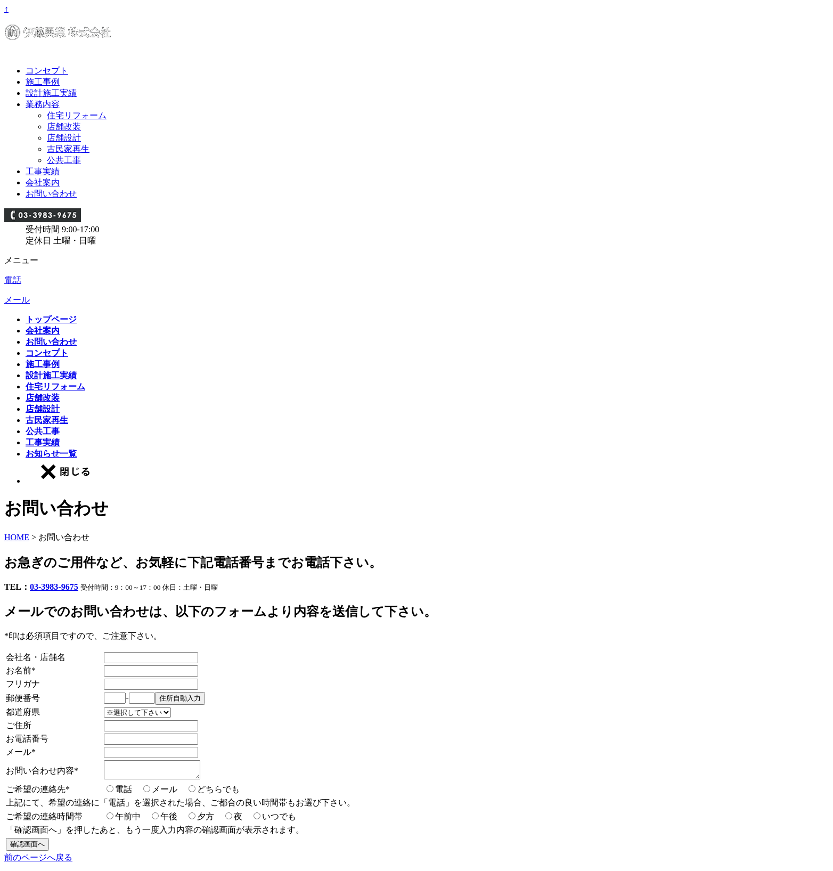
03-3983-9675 (54, 586)
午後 (169, 819)
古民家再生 (68, 148)
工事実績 (43, 171)
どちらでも (218, 792)
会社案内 (43, 182)
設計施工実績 (51, 92)
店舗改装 (64, 126)
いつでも (279, 819)
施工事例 (43, 81)
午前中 (128, 819)
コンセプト (47, 70)
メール (17, 299)
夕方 (206, 819)
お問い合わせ (51, 193)
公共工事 (64, 160)
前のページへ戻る (38, 860)
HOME (16, 537)
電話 (12, 279)
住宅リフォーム (77, 115)
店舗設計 (64, 137)
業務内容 (43, 104)
